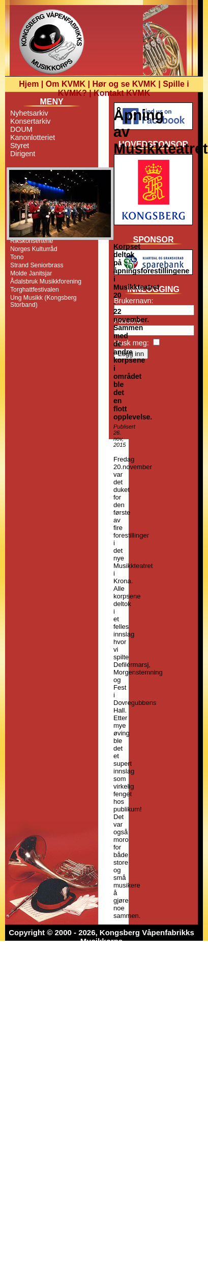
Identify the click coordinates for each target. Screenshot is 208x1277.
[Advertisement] (153, 402)
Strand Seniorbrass (37, 265)
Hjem (29, 84)
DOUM (21, 129)
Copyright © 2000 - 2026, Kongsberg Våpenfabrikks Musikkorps (101, 936)
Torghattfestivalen (34, 289)
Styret (19, 145)
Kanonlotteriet (32, 137)
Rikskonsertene (31, 240)
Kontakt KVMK (122, 93)
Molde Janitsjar (31, 273)
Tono (17, 257)
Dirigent (22, 154)
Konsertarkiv (30, 121)
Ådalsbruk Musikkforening (45, 281)
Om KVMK (65, 84)
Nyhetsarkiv (29, 113)
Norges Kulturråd (33, 249)
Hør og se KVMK (124, 84)
